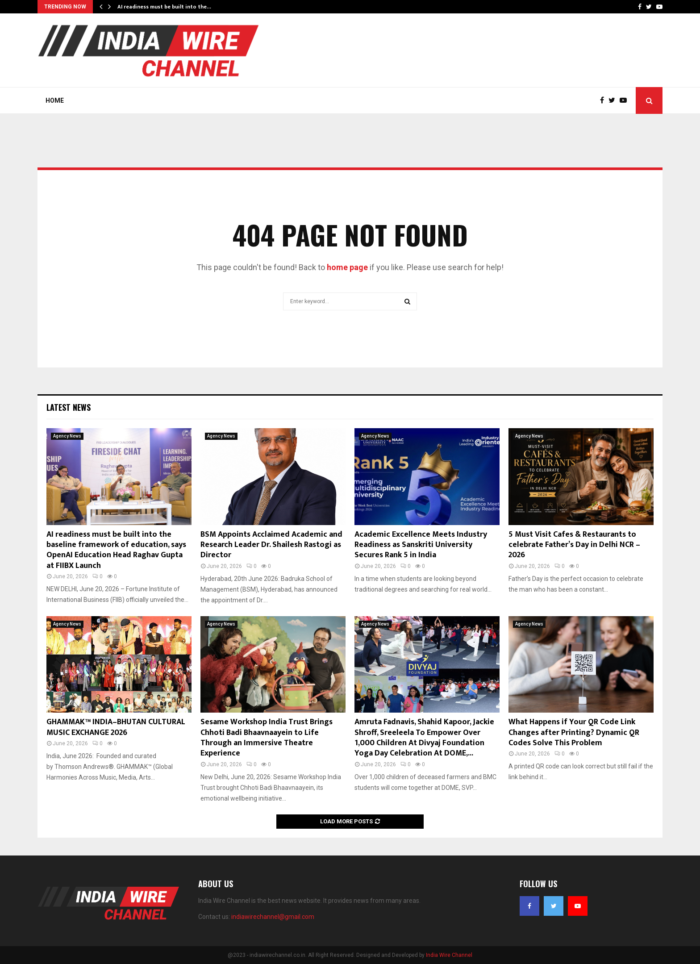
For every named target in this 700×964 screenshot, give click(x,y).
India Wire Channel (449, 955)
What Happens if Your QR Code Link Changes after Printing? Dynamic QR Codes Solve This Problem (573, 732)
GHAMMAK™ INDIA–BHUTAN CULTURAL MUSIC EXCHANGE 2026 (115, 727)
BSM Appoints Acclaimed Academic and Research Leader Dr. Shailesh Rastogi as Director (271, 545)
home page (347, 267)
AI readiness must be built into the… (164, 6)
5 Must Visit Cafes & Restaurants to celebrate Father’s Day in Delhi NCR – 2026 (574, 545)
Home (55, 100)
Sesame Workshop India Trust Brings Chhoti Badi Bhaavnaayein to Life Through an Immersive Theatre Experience (266, 737)
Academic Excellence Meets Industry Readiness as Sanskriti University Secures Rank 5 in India (420, 545)
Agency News (67, 436)
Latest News (68, 407)
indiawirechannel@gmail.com (272, 916)
